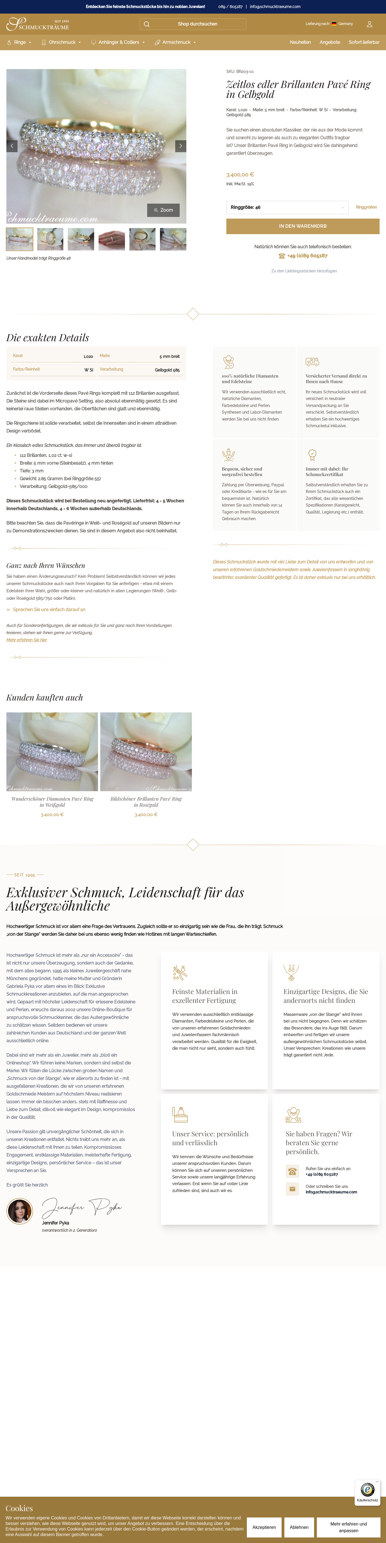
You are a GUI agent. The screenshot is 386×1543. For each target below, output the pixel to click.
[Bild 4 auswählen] (112, 239)
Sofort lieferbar (364, 42)
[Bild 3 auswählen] (81, 239)
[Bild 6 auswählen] (173, 239)
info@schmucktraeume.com (275, 6)
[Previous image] (11, 146)
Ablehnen (299, 1527)
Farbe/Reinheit (26, 369)
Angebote (330, 42)
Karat (18, 355)
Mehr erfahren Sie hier (26, 640)
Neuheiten (300, 42)
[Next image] (180, 146)
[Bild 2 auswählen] (50, 239)
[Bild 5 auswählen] (142, 239)
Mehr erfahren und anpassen (348, 1527)
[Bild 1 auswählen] (19, 239)
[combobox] (287, 207)
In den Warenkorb (303, 226)
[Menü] (377, 1483)
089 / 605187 (230, 6)
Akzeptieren (264, 1527)
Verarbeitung (111, 369)
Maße (105, 355)
